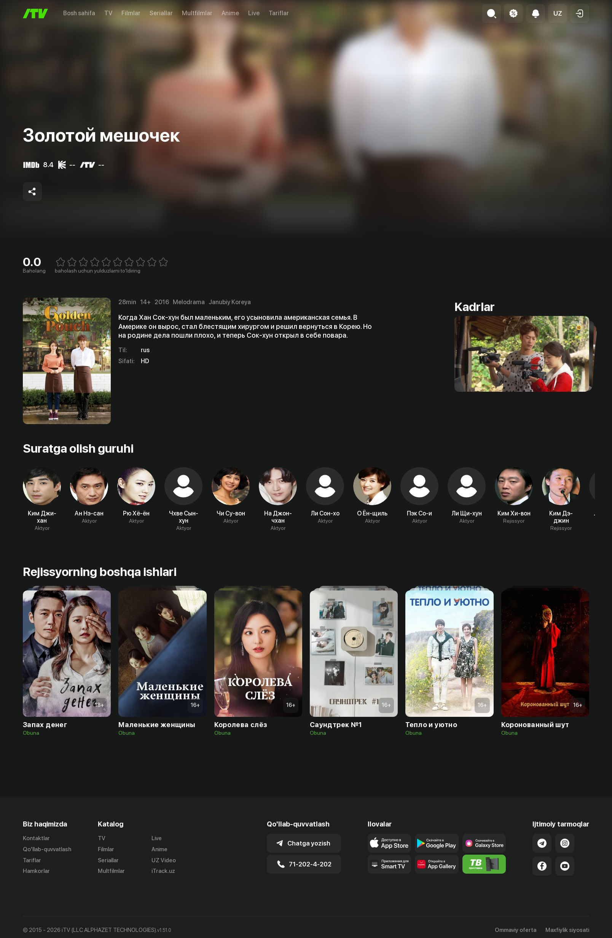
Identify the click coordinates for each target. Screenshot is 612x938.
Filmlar (130, 13)
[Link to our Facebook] (541, 866)
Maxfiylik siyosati (567, 930)
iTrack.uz (163, 871)
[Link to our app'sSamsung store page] (484, 843)
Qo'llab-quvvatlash (47, 849)
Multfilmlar (197, 13)
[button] (557, 13)
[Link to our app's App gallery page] (437, 864)
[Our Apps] (389, 864)
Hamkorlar (36, 871)
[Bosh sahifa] (35, 13)
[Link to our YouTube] (564, 866)
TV (108, 13)
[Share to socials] (32, 191)
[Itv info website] (484, 864)
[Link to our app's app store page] (389, 843)
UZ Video (163, 860)
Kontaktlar (36, 838)
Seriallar (161, 13)
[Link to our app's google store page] (437, 843)
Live (254, 13)
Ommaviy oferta (515, 930)
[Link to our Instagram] (564, 843)
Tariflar (279, 13)
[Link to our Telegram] (541, 843)
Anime (230, 13)
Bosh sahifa (79, 13)
